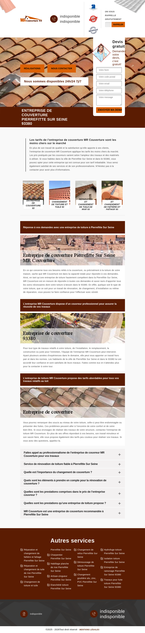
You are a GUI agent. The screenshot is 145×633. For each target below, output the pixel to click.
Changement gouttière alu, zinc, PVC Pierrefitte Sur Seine (87, 580)
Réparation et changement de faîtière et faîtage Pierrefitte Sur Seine (34, 555)
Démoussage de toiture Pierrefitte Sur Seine (85, 566)
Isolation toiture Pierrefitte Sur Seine (114, 560)
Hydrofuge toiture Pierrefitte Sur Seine (114, 551)
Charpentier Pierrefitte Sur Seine (61, 557)
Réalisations (32, 68)
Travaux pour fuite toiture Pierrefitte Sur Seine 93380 (113, 583)
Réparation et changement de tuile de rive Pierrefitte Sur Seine (34, 571)
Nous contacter (61, 68)
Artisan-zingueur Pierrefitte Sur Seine (61, 578)
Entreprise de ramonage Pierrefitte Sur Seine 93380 (114, 571)
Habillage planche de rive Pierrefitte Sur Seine (60, 567)
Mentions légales (89, 630)
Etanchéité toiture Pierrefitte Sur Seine (61, 587)
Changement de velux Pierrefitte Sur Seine (87, 553)
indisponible (70, 16)
